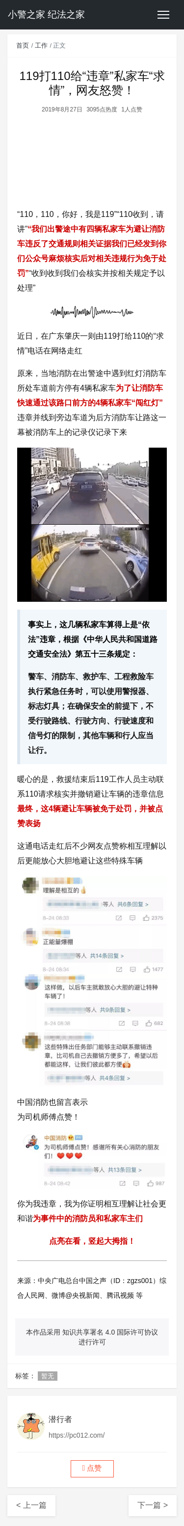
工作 (41, 45)
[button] (92, 1468)
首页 (22, 45)
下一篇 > (152, 1505)
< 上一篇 (31, 1505)
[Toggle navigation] (163, 15)
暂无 (47, 1376)
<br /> (92, 157)
